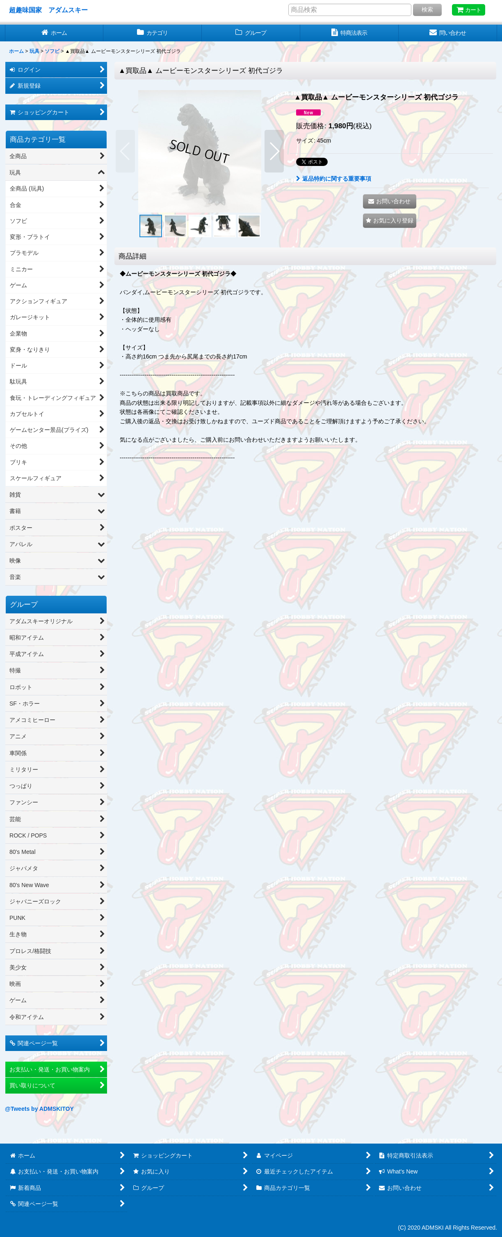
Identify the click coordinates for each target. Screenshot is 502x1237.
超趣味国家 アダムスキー (48, 10)
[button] (125, 151)
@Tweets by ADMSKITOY (39, 1108)
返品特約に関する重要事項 (333, 178)
